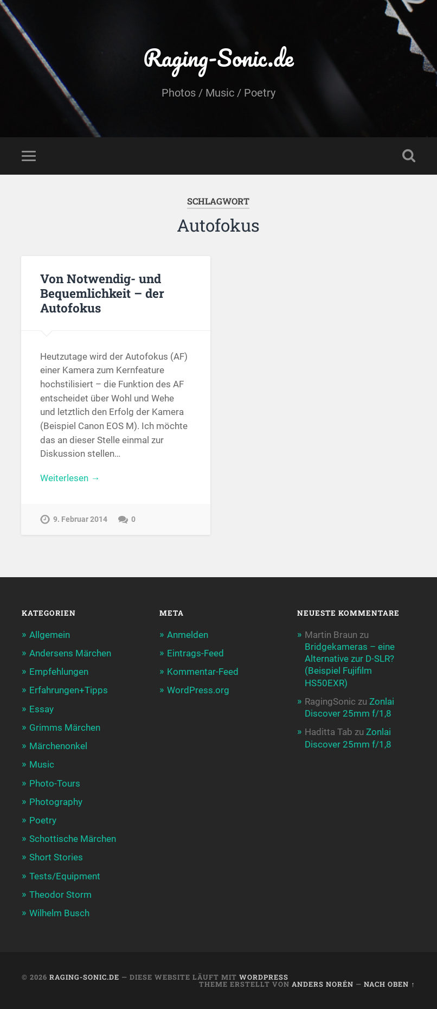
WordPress (263, 977)
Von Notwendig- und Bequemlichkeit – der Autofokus (102, 293)
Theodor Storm (60, 894)
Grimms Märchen (64, 727)
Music (41, 764)
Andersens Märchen (70, 653)
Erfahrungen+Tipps (68, 690)
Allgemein (49, 634)
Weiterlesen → (70, 477)
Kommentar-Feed (203, 671)
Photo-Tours (54, 783)
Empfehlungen (58, 671)
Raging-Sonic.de (218, 57)
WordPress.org (198, 690)
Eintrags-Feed (195, 653)
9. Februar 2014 (80, 519)
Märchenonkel (58, 745)
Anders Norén (323, 984)
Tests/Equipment (64, 876)
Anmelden (187, 634)
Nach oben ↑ (389, 984)
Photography (55, 801)
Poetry (42, 820)
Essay (41, 709)
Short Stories (56, 857)
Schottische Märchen (72, 838)
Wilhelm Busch (59, 913)
